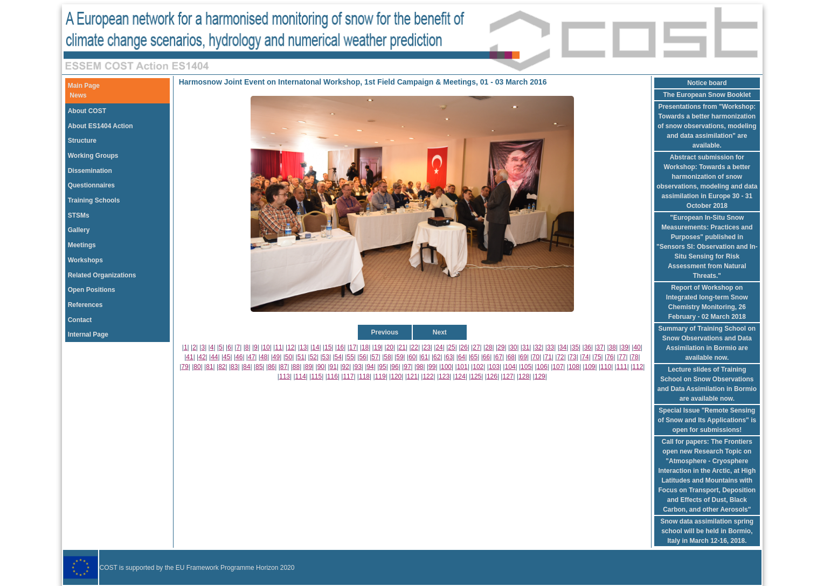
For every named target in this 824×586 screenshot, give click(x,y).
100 (446, 367)
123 (444, 376)
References (85, 305)
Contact (80, 320)
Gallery (79, 230)
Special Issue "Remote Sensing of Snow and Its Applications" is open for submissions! (707, 420)
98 (419, 367)
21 (402, 347)
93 (357, 367)
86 (271, 367)
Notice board (706, 83)
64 (461, 357)
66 (486, 357)
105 (526, 367)
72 (560, 357)
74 (584, 357)
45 (226, 357)
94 (369, 367)
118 (364, 376)
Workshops (85, 260)
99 (431, 367)
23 (426, 347)
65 (473, 357)
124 (460, 376)
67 (498, 357)
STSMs (78, 215)
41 (189, 357)
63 (449, 357)
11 (278, 347)
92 (345, 367)
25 (451, 347)
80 (196, 367)
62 (436, 357)
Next (440, 332)
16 (340, 347)
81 (209, 367)
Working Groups (93, 155)
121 (412, 376)
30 (513, 347)
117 (348, 376)
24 (438, 347)
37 (600, 347)
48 (263, 357)
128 (523, 376)
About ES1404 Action (100, 126)
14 (315, 347)
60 (412, 357)
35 (575, 347)
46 (239, 357)
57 (374, 357)
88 (296, 367)
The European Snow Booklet (707, 95)
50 (288, 357)
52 (313, 357)
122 (428, 376)
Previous (384, 332)
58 (387, 357)
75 (597, 357)
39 (624, 347)
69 (523, 357)
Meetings (82, 245)
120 (396, 376)
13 (303, 347)
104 (509, 367)
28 (488, 347)
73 (572, 357)
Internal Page (88, 334)
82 (221, 367)
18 (365, 347)
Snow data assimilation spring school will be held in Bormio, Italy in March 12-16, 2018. (706, 531)
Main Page (84, 85)
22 (414, 347)
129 (540, 376)
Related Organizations (102, 275)
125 (475, 376)
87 (283, 367)
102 (478, 367)
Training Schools (94, 200)
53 (325, 357)
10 (265, 347)
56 (362, 357)
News (78, 95)
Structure (82, 140)
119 (380, 376)
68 (511, 357)
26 (463, 347)
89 (308, 367)
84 (246, 367)
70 (535, 357)
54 (338, 357)
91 (333, 367)
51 (300, 357)
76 (609, 357)
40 (636, 347)
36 (587, 347)
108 (574, 367)
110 (605, 367)
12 (290, 347)
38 (612, 347)
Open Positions (91, 290)
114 (300, 376)
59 (399, 357)
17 (352, 347)
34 (562, 347)
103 (494, 367)
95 (382, 367)
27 (476, 347)
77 (622, 357)
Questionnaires (91, 185)
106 (542, 367)
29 (500, 347)
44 (214, 357)
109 (590, 367)
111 (622, 367)
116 (332, 376)
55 (350, 357)
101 (462, 367)
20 (389, 347)
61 (424, 357)
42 (201, 357)
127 (507, 376)
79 (184, 367)
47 (251, 357)
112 (637, 367)
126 (492, 376)
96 (394, 367)
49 (276, 357)
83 (234, 367)
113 (284, 376)
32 (538, 347)
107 (557, 367)
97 (407, 367)
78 (634, 357)
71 (547, 357)
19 (377, 347)
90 (320, 367)
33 (550, 347)
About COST (87, 111)
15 (327, 347)
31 (525, 347)
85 (258, 367)
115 (316, 376)
